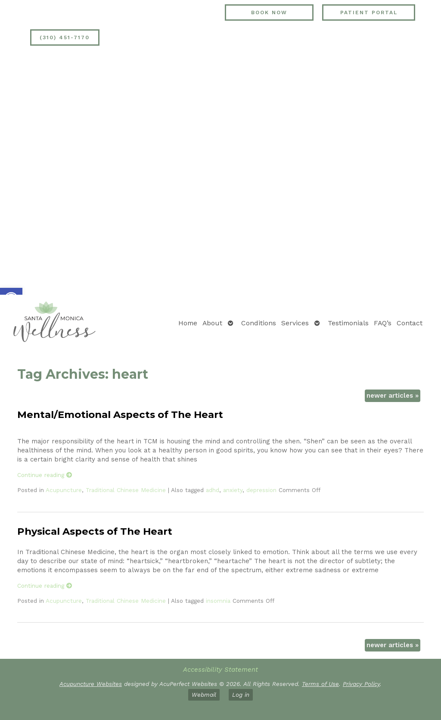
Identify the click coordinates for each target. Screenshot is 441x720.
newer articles (392, 395)
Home (187, 323)
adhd (212, 489)
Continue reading (44, 474)
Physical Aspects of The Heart (94, 531)
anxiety (232, 489)
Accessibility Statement (220, 669)
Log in (240, 694)
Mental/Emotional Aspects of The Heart (120, 414)
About (212, 323)
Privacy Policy (361, 683)
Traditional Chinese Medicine (126, 489)
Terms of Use (320, 683)
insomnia (218, 600)
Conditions (258, 323)
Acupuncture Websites (90, 683)
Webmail (204, 694)
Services (295, 323)
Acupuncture (64, 489)
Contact (409, 323)
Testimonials (348, 323)
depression (261, 489)
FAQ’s (382, 323)
